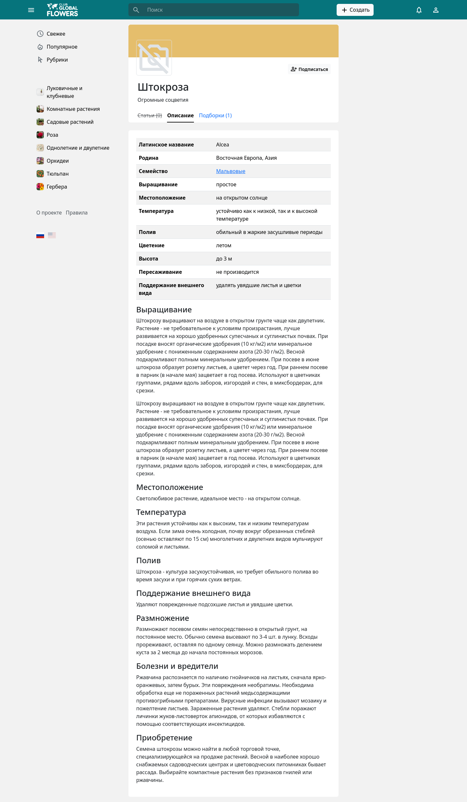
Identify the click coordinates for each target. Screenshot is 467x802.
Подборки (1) (215, 115)
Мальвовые (230, 171)
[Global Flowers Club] (64, 9)
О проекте (49, 212)
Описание (180, 115)
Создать (355, 10)
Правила (77, 212)
